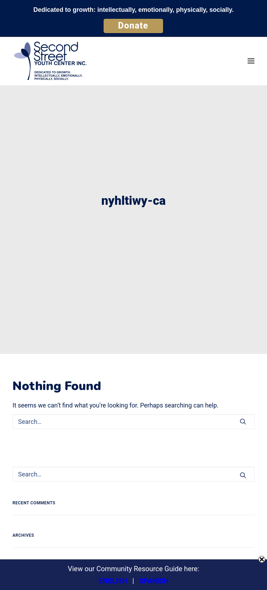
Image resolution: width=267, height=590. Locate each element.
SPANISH (154, 581)
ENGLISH (113, 581)
